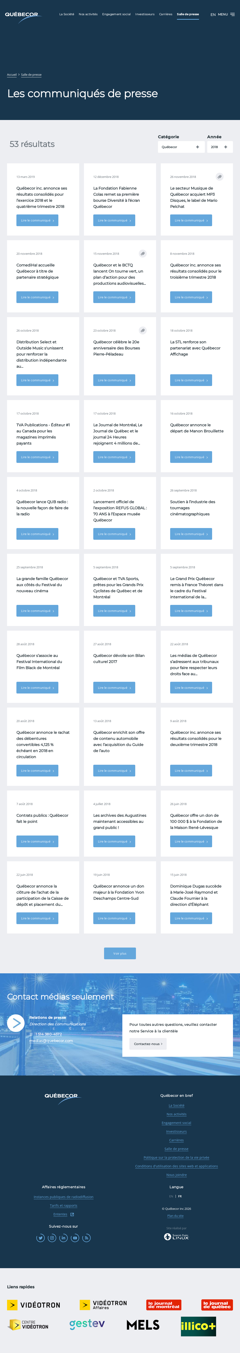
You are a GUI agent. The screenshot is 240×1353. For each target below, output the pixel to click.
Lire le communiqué (36, 220)
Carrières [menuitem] (165, 14)
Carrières (176, 1140)
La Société (176, 1105)
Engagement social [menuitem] (116, 14)
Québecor (169, 147)
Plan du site (175, 1216)
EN (213, 14)
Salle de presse (176, 1149)
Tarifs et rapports (63, 1205)
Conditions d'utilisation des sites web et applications (176, 1166)
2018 (214, 147)
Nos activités (177, 1114)
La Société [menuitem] (66, 14)
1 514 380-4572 (49, 1034)
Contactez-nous (146, 1044)
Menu (226, 14)
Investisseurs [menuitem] (144, 14)
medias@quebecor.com (51, 1040)
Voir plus (120, 953)
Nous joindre (176, 1175)
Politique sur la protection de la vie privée (176, 1157)
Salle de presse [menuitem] (188, 14)
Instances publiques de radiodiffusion (64, 1197)
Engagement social (176, 1123)
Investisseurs (176, 1131)
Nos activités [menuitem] (88, 14)
